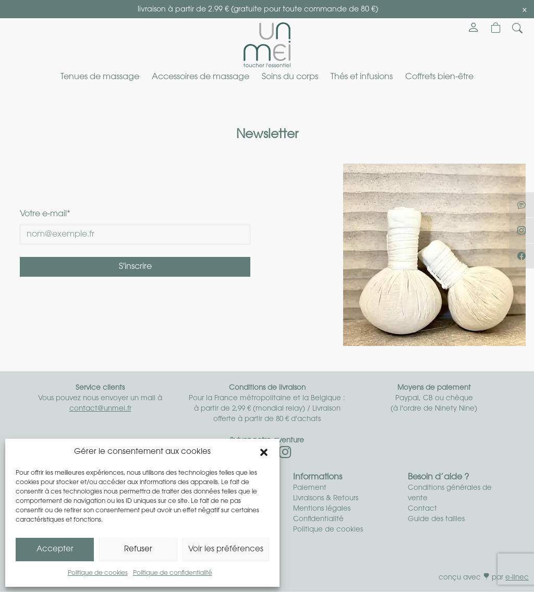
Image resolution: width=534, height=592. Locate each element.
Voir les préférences (225, 549)
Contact (422, 508)
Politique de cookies (98, 573)
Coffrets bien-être (439, 77)
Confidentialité (318, 519)
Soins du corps (290, 77)
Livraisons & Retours (325, 498)
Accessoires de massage (200, 77)
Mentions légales (321, 508)
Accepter (55, 549)
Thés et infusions (362, 77)
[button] (264, 452)
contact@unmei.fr (100, 408)
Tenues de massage (99, 77)
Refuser (138, 549)
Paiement (309, 488)
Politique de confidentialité (172, 573)
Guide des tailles (436, 519)
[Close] (524, 10)
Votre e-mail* (45, 214)
